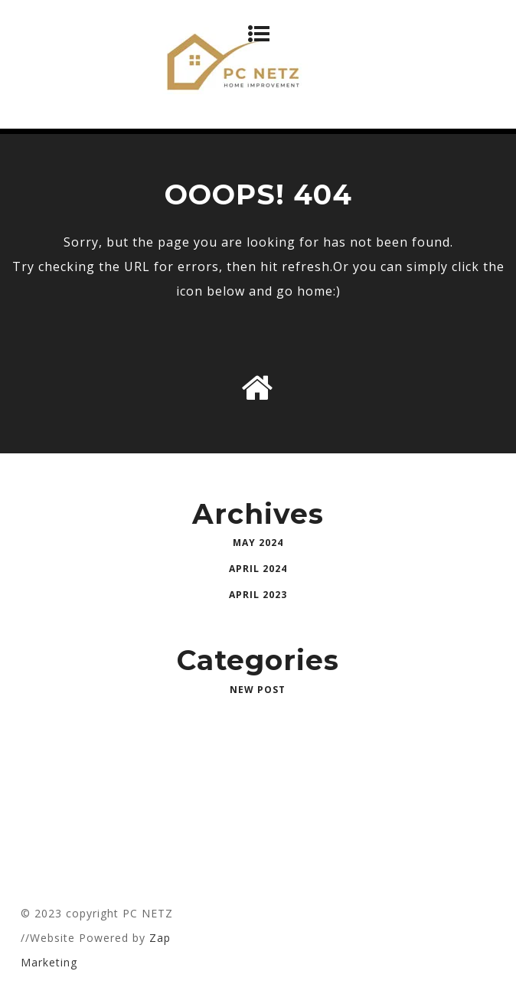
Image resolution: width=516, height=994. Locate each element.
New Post (258, 689)
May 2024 (258, 542)
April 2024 (258, 568)
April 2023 (258, 594)
